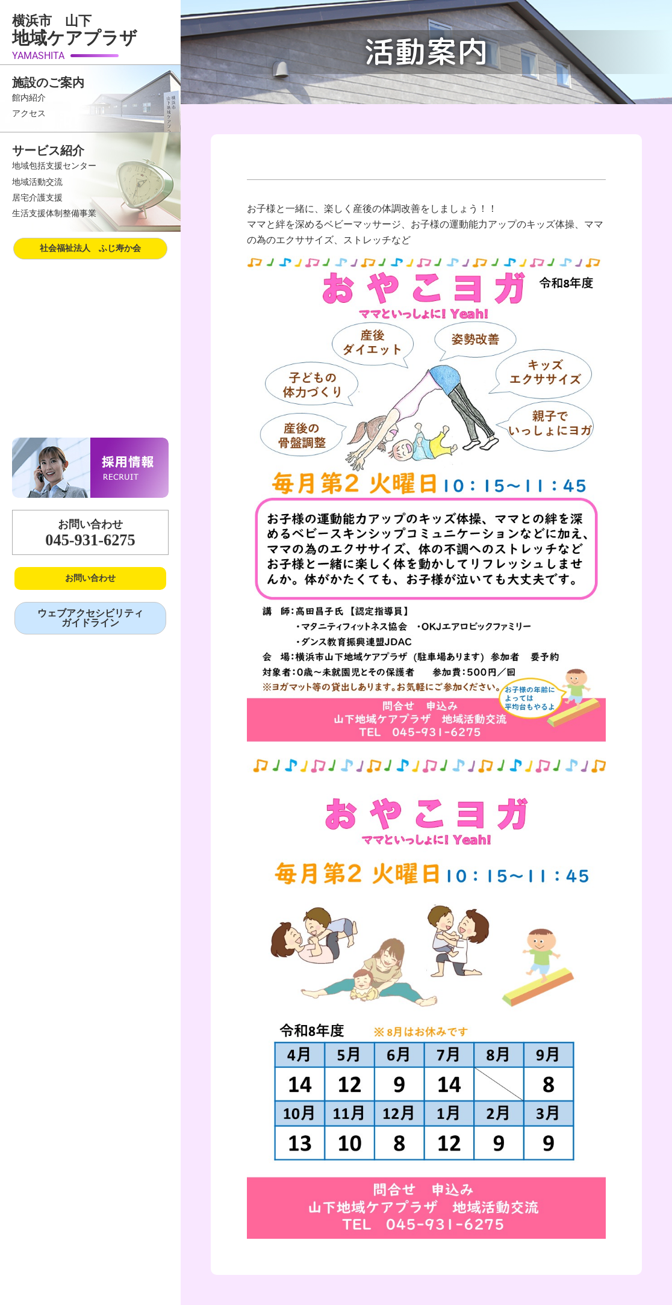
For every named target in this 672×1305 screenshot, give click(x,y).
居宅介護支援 (37, 198)
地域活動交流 (37, 182)
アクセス (29, 113)
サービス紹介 (48, 150)
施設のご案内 (48, 82)
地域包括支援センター (54, 166)
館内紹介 (29, 98)
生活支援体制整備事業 (54, 213)
